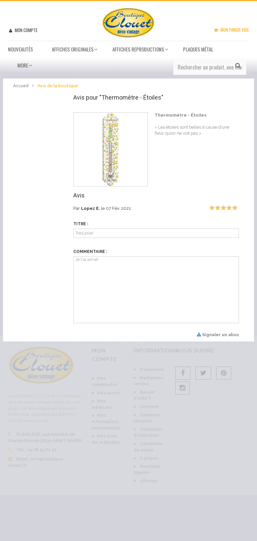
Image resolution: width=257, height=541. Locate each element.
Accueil (20, 86)
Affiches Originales (73, 49)
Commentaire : (90, 251)
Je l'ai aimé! (156, 289)
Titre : (80, 224)
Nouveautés (20, 49)
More (22, 65)
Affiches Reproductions (138, 49)
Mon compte (25, 30)
